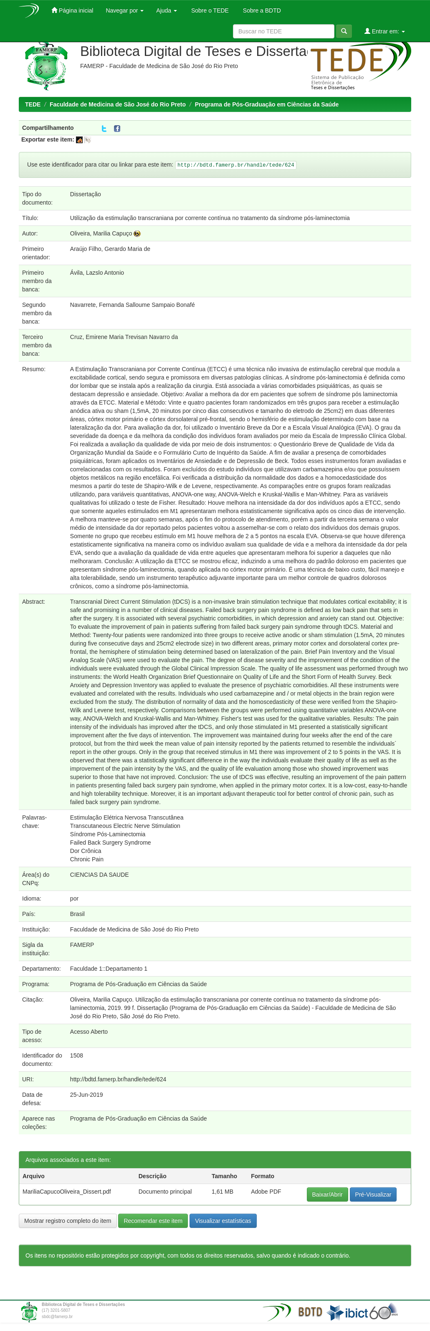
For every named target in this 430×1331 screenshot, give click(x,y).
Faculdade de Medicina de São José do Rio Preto (118, 104)
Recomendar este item (153, 1220)
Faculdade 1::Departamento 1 (108, 968)
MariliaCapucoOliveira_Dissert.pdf (67, 1191)
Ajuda (166, 10)
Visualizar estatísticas (223, 1220)
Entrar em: (384, 31)
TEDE (32, 104)
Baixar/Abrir (327, 1194)
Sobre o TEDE (209, 10)
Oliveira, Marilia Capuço (101, 233)
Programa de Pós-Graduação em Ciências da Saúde (267, 104)
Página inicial (72, 10)
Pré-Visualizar (373, 1194)
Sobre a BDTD (261, 10)
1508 (76, 1055)
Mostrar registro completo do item (67, 1220)
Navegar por (125, 10)
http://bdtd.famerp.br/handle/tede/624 (118, 1079)
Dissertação (85, 194)
